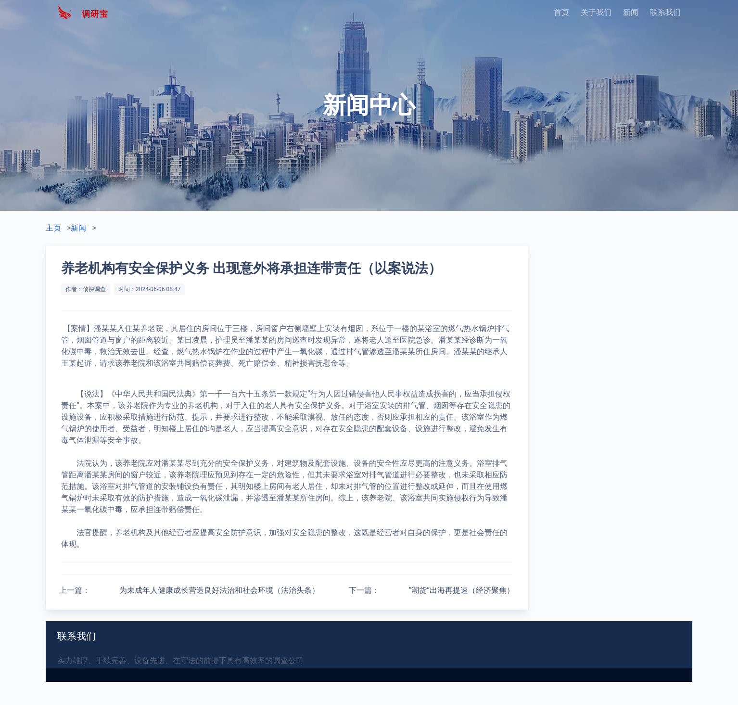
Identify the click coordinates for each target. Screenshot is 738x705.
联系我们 (665, 12)
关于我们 (596, 12)
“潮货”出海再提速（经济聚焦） (461, 590)
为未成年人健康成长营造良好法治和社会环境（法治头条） (219, 590)
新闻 (630, 12)
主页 (53, 227)
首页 (561, 12)
